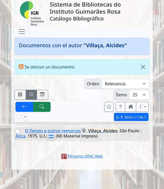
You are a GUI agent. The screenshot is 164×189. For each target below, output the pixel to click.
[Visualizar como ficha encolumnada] (31, 95)
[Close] (143, 67)
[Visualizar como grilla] (42, 95)
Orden (93, 84)
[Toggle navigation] (21, 31)
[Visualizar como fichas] (20, 95)
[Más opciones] (142, 107)
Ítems (121, 95)
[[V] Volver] (24, 107)
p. (131, 117)
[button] (120, 107)
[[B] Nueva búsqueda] (42, 107)
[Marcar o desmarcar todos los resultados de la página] (19, 116)
